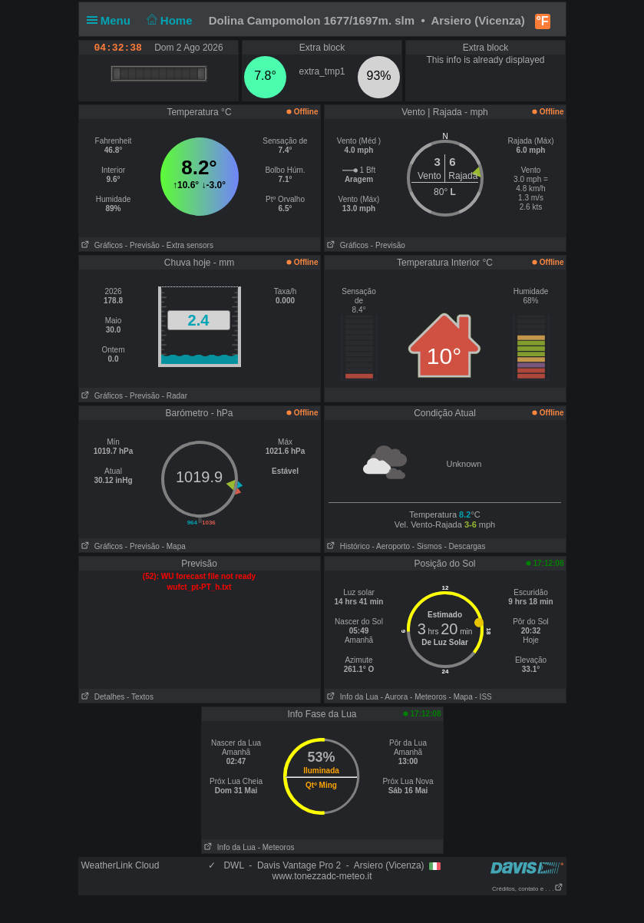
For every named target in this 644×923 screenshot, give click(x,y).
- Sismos (427, 546)
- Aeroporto (391, 546)
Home (168, 20)
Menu (112, 20)
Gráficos (101, 245)
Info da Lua (351, 697)
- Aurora (394, 697)
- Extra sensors (187, 245)
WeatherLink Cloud (120, 865)
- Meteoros (428, 697)
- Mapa (174, 546)
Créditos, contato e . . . (527, 888)
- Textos (140, 697)
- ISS (483, 697)
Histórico (347, 546)
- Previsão (142, 245)
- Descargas (464, 546)
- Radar (174, 396)
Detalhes (102, 697)
